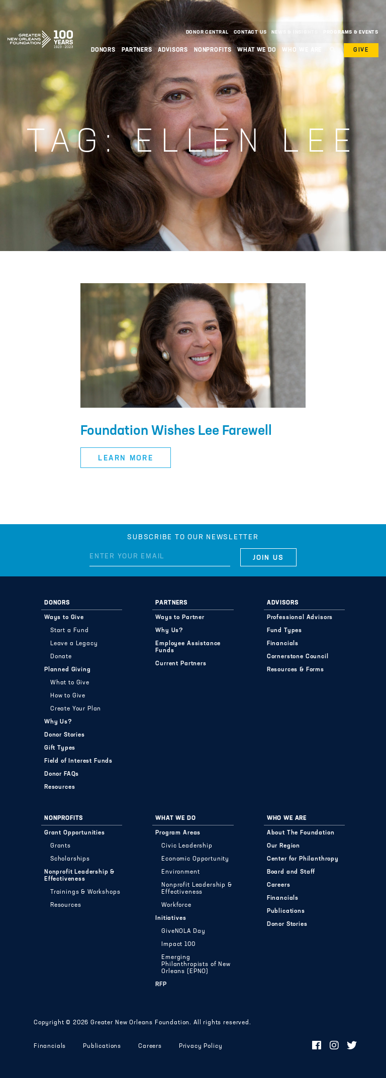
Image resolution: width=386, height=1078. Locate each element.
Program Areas (178, 833)
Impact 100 (178, 944)
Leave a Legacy (74, 644)
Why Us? (58, 722)
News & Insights (294, 32)
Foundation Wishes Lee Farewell (176, 431)
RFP (161, 985)
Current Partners (180, 664)
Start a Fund (69, 631)
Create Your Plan (75, 709)
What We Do (256, 50)
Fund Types (284, 631)
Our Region (283, 846)
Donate (61, 657)
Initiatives (170, 918)
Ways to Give (64, 618)
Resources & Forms (295, 670)
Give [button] (361, 50)
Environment (180, 872)
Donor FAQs (61, 774)
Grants (60, 846)
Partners (137, 50)
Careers (279, 885)
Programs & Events (350, 32)
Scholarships (70, 859)
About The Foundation (301, 833)
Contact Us (250, 32)
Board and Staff (291, 872)
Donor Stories (64, 735)
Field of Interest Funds (78, 761)
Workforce (176, 905)
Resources (59, 787)
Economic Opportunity (195, 859)
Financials (283, 644)
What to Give (69, 683)
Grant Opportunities (74, 833)
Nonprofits (213, 50)
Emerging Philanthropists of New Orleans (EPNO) (195, 964)
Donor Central (207, 32)
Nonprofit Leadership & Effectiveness (79, 875)
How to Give (67, 696)
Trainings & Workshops (85, 892)
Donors (103, 50)
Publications (286, 911)
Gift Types (59, 748)
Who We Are (302, 50)
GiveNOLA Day (183, 931)
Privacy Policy (201, 1046)
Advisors (173, 50)
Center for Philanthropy (303, 859)
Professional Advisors (300, 618)
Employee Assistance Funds (188, 647)
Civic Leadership (186, 846)
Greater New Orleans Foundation (40, 30)
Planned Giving (67, 670)
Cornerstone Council (298, 657)
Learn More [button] (125, 458)
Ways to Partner (180, 618)
